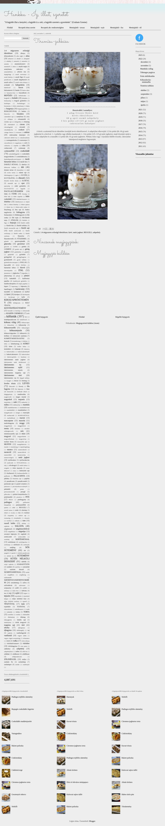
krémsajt (18, 349)
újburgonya (21, 628)
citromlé (22, 127)
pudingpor (8, 502)
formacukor (8, 215)
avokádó (7, 85)
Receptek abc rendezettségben (52, 28)
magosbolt (8, 399)
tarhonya (6, 591)
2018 (140, 121)
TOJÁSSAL (21, 607)
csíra (23, 145)
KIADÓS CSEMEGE (14, 313)
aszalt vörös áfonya (21, 82)
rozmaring (7, 518)
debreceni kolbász (10, 167)
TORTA (26, 612)
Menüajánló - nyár (97, 28)
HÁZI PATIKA (21, 265)
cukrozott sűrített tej (10, 138)
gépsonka (7, 244)
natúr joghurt (78, 232)
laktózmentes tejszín (13, 370)
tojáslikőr (7, 607)
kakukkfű (13, 278)
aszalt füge (19, 77)
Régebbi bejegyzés (123, 317)
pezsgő (23, 492)
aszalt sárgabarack (20, 80)
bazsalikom (23, 93)
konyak (6, 341)
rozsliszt (9, 521)
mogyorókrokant (9, 439)
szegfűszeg (22, 575)
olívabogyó (13, 465)
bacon (21, 87)
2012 (140, 143)
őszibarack (10, 473)
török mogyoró (20, 622)
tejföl (17, 593)
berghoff (6, 98)
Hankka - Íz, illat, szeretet (36, 14)
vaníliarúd (8, 635)
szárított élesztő (17, 569)
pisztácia (19, 497)
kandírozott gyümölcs (20, 281)
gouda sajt (18, 249)
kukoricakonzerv (12, 354)
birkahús (24, 98)
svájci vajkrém (8, 564)
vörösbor (26, 643)
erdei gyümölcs (20, 186)
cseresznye (23, 140)
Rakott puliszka (17, 746)
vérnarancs (26, 638)
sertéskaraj (11, 542)
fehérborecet (19, 202)
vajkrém (9, 633)
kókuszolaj (22, 325)
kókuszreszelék (10, 328)
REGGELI (88, 232)
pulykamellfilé (21, 505)
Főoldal (10, 28)
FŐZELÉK (15, 220)
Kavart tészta (71, 721)
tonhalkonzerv (19, 609)
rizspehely (11, 515)
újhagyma (8, 630)
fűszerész (21, 236)
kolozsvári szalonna (20, 336)
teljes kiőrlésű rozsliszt (11, 601)
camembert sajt (8, 117)
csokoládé (24, 151)
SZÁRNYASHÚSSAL (12, 572)
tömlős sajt (21, 620)
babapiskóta (19, 85)
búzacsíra (7, 114)
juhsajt (18, 276)
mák (15, 402)
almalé (19, 59)
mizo (23, 434)
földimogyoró (19, 215)
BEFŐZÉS (8, 95)
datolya (24, 164)
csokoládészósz (22, 157)
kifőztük (11, 316)
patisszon (7, 486)
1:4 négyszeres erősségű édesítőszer (54, 232)
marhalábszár (11, 418)
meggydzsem (8, 426)
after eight (19, 56)
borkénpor (7, 103)
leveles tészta (10, 383)
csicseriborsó (8, 143)
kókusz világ (10, 322)
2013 (140, 139)
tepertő (25, 601)
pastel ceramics (21, 484)
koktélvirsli (23, 320)
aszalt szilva (8, 82)
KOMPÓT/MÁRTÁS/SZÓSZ (14, 338)
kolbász (6, 336)
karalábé (7, 292)
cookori (21, 130)
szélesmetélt (8, 577)
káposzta (24, 286)
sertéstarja (7, 545)
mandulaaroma (12, 407)
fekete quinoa (25, 204)
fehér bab (7, 196)
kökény (25, 341)
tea (5, 593)
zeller (17, 651)
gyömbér (22, 254)
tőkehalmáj (11, 617)
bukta (27, 106)
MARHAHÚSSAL (23, 415)
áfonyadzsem (8, 56)
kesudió (10, 311)
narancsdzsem (22, 450)
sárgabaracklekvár (22, 529)
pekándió (7, 489)
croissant (18, 132)
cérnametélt (22, 119)
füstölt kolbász (22, 225)
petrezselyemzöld (9, 492)
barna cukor (25, 90)
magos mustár (21, 397)
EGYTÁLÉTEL (9, 178)
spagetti (6, 553)
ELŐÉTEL (25, 181)
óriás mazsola (17, 468)
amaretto (24, 61)
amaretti (16, 61)
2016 (140, 128)
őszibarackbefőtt (22, 473)
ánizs (14, 66)
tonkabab (9, 612)
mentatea (17, 428)
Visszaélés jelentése (145, 154)
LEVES (25, 383)
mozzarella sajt (22, 442)
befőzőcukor (22, 95)
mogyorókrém (22, 436)
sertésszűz (26, 545)
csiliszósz (7, 145)
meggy (22, 423)
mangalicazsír (8, 413)
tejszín (7, 596)
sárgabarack (8, 529)
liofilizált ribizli (22, 392)
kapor (6, 286)
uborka (6, 628)
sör (25, 550)
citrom (22, 124)
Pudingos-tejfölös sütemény (22, 697)
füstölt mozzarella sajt (11, 228)
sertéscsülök (22, 537)
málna (6, 405)
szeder (27, 572)
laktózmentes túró (13, 375)
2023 (140, 55)
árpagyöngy (7, 74)
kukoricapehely (11, 357)
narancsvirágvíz (9, 457)
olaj (5, 465)
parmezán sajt (9, 484)
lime (27, 389)
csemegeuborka (11, 140)
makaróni (24, 402)
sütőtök (23, 562)
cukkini (26, 132)
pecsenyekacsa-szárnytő (20, 486)
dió (22, 167)
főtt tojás (15, 218)
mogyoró (7, 436)
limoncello (10, 392)
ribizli (6, 513)
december (144, 62)
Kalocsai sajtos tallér (74, 794)
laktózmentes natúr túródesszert (15, 362)
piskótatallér (8, 497)
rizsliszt (26, 513)
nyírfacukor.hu (24, 460)
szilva (25, 583)
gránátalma (17, 252)
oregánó (6, 468)
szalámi (9, 567)
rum (24, 521)
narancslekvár (22, 452)
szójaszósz (7, 588)
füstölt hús (10, 225)
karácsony (20, 289)
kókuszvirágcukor (10, 333)
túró (23, 625)
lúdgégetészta (8, 394)
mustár (6, 447)
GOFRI (15, 246)
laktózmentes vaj (10, 378)
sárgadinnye (11, 531)
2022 (140, 59)
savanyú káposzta (10, 534)
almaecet (10, 59)
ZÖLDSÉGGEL (10, 659)
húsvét (22, 268)
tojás (23, 604)
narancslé (7, 452)
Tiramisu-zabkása (147, 86)
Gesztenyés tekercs (19, 794)
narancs (10, 450)
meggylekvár (22, 426)
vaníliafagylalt (21, 633)
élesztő (22, 178)
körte (10, 346)
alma (27, 56)
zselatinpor (8, 664)
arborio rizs (21, 72)
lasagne (9, 381)
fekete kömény (13, 204)
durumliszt (20, 170)
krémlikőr (7, 349)
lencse (16, 381)
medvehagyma (9, 423)
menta (6, 428)
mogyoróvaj (22, 439)
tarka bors (15, 591)
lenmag (24, 381)
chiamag (26, 122)
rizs (19, 513)
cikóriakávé (11, 124)
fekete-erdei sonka (21, 207)
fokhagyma (20, 212)
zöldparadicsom (17, 657)
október (144, 90)
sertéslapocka (23, 542)
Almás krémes (72, 770)
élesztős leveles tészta (11, 181)
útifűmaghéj (20, 630)
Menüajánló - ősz (116, 28)
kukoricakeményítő (23, 352)
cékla (27, 117)
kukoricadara (10, 352)
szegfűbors (11, 575)
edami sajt (23, 173)
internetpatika (8, 270)
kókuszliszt (10, 325)
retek (16, 510)
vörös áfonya (25, 641)
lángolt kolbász (24, 378)
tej (10, 593)
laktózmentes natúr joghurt (14, 360)
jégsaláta (24, 273)
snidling (12, 547)
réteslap (24, 510)
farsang (24, 194)
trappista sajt (9, 625)
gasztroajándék (20, 241)
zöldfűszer (25, 654)
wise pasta (24, 646)
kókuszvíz (23, 333)
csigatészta (18, 143)
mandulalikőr (11, 410)
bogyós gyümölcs (20, 101)
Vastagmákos (16, 733)
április (143, 105)
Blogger (92, 821)
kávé (70, 232)
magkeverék (8, 397)
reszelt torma (8, 510)
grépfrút (27, 252)
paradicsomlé (22, 481)
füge (5, 223)
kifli (28, 313)
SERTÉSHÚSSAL (22, 539)
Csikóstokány (17, 758)
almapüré (26, 59)
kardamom (17, 292)
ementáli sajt (12, 183)
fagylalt (23, 189)
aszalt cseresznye (21, 74)
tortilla (18, 614)
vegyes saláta (22, 635)
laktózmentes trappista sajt (14, 373)
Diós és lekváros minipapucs (77, 782)
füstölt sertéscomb (15, 231)
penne (22, 489)
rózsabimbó (17, 518)
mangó (18, 413)
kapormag (15, 286)
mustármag (14, 447)
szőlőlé (25, 588)
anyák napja (23, 66)
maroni (22, 418)
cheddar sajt (8, 122)
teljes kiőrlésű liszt (19, 599)
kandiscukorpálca (10, 284)
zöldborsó (16, 654)
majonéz (21, 399)
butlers (24, 111)
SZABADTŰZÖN (23, 564)
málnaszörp (16, 405)
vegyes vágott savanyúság (12, 638)
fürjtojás (13, 223)
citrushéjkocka (8, 130)
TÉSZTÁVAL (9, 604)
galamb (6, 241)
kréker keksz (21, 346)
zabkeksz (7, 649)
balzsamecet (8, 90)
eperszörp (7, 186)
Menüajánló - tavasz (77, 28)
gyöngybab (8, 257)
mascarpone (8, 421)
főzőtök (24, 220)
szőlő (17, 588)
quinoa (6, 507)
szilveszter (22, 585)
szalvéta (17, 567)
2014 (140, 135)
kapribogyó (8, 289)
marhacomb (10, 415)
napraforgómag (24, 447)
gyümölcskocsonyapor (11, 262)
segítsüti (23, 534)
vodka (15, 641)
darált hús (23, 162)
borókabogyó (21, 103)
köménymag (15, 344)
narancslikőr (8, 455)
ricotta (13, 513)
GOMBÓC (8, 249)
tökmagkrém (8, 620)
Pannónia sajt (17, 478)
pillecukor (7, 494)
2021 (140, 110)
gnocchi (6, 246)
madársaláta (22, 394)
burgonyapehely (22, 109)
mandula (26, 405)
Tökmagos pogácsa (147, 72)
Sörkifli (14, 807)
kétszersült (26, 311)
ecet (28, 170)
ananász (6, 64)
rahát (13, 507)
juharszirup (8, 276)
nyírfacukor (12, 460)
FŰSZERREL (22, 239)
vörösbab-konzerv (13, 643)
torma (18, 612)
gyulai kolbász (22, 260)
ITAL (20, 270)
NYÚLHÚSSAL (22, 463)
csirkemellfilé (9, 151)
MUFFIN (7, 444)
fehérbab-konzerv (21, 199)
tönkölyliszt (7, 622)
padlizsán (7, 476)
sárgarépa (22, 531)
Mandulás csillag (146, 69)
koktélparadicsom (10, 320)
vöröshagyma (12, 646)
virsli (8, 641)
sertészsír (16, 545)
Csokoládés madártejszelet (22, 721)
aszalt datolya (8, 77)
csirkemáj (22, 148)
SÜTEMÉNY (23, 555)
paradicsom (10, 481)
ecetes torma (11, 173)
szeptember (145, 94)
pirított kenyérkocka (20, 494)
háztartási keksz (10, 268)
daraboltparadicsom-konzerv (12, 159)
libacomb (12, 386)
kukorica (26, 349)
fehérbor (7, 202)
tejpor (25, 593)
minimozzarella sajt (11, 434)
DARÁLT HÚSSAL (11, 164)
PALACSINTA (19, 476)
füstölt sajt (25, 228)
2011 (140, 146)
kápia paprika (23, 284)
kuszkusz (23, 357)
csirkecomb (8, 148)
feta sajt (18, 210)
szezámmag (15, 583)
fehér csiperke (17, 196)
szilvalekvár (8, 585)
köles (5, 344)
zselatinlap (22, 662)
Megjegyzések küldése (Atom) (87, 323)
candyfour (19, 117)
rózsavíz (26, 518)
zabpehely (96, 232)
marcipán (26, 413)
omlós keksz (23, 465)
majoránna (7, 402)
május (143, 101)
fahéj (6, 194)
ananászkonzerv (20, 64)
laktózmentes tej (12, 365)
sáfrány (24, 523)
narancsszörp (22, 455)
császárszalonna (24, 138)
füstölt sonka (18, 233)
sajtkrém (6, 526)
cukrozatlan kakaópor (17, 135)
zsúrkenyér (26, 664)
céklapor (10, 119)
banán (17, 90)
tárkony (24, 591)
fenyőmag (7, 210)
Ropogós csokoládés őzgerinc (23, 709)
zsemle (17, 664)
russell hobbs (9, 523)
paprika (26, 478)
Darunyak (70, 697)
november (145, 66)
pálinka (6, 478)
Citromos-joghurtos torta (21, 782)
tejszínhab (18, 596)
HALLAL (23, 262)
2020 (140, 113)
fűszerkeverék (9, 239)
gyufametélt (8, 260)
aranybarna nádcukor (13, 69)
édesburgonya (8, 175)
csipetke (15, 145)
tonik (27, 609)
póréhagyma (22, 500)
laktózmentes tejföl (13, 367)
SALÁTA (19, 526)
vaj (28, 630)
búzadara (20, 114)
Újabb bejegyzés (41, 317)
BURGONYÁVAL (10, 111)
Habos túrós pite (128, 794)
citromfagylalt (8, 127)
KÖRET (26, 344)
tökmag (22, 617)
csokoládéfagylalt (14, 154)
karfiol (27, 292)
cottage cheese (8, 132)
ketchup (17, 311)
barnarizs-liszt (11, 93)
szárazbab (26, 567)
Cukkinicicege (17, 770)
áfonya (23, 53)
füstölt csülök (25, 223)
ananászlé (7, 66)
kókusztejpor (25, 328)
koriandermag (16, 341)
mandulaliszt (22, 410)
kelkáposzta (16, 303)
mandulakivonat (24, 407)
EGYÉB (24, 175)
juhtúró (26, 276)
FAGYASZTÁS (9, 189)
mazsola (22, 421)
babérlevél (7, 87)
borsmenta (7, 106)
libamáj (21, 386)
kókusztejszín (16, 330)
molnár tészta (9, 442)
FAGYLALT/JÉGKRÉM (13, 191)
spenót (13, 553)
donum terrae (8, 170)
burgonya (9, 109)
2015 (140, 132)
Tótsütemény (127, 807)
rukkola (17, 521)
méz (22, 431)
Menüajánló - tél (135, 28)
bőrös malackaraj (18, 106)
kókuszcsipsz (25, 322)
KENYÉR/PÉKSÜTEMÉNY (15, 308)
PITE (27, 497)
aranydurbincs (8, 72)
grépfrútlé (11, 254)
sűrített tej (10, 556)
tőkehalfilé (26, 614)
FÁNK (14, 194)
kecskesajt (11, 297)
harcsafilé (7, 265)
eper (23, 183)
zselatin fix (8, 662)
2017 (140, 124)
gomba (24, 246)
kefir (23, 297)
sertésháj (6, 539)
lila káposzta (19, 389)
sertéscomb (8, 537)
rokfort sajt (22, 515)
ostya (14, 471)
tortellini (10, 614)
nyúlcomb (10, 463)
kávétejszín (26, 294)
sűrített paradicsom (23, 553)
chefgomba (17, 122)
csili (25, 143)
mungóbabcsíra (21, 444)
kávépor (17, 294)
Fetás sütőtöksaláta (147, 76)
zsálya (24, 659)
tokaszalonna (8, 609)
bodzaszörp (7, 101)
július (143, 98)
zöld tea (24, 651)
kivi (26, 317)
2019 (140, 117)
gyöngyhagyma (21, 257)
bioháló (15, 98)
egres (17, 175)
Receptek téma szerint (27, 28)
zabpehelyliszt (8, 651)
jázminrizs (7, 273)
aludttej (8, 61)
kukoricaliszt (25, 354)
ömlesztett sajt (24, 471)
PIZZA (11, 500)
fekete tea (9, 207)
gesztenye (21, 244)
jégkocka (16, 273)
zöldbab (7, 654)
